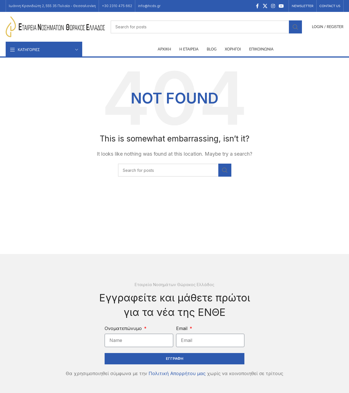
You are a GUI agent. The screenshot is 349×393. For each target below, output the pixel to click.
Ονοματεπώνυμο (124, 328)
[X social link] (265, 6)
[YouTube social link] (281, 6)
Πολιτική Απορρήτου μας (177, 373)
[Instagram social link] (273, 6)
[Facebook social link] (257, 6)
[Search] (206, 26)
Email (182, 328)
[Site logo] (55, 26)
